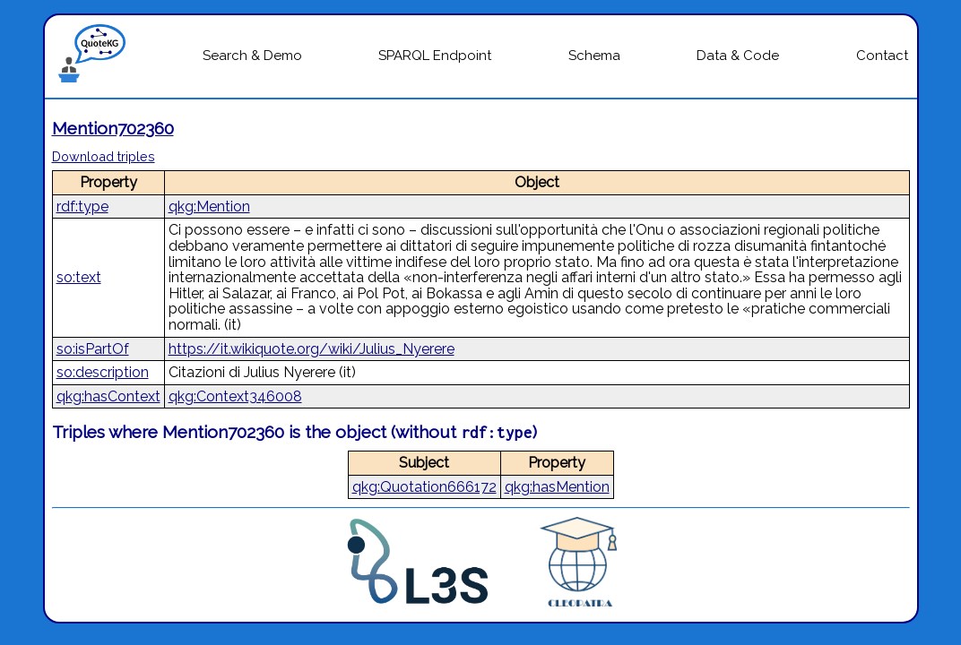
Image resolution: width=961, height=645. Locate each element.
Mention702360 (113, 128)
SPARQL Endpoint (434, 55)
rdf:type (82, 206)
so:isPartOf (92, 348)
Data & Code (738, 55)
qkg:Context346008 (235, 396)
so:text (78, 277)
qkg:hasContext (108, 396)
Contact (882, 55)
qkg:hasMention (557, 486)
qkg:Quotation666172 (424, 486)
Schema (594, 55)
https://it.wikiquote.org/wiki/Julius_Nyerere (312, 348)
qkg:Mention (209, 206)
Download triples (103, 156)
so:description (102, 372)
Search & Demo (252, 55)
